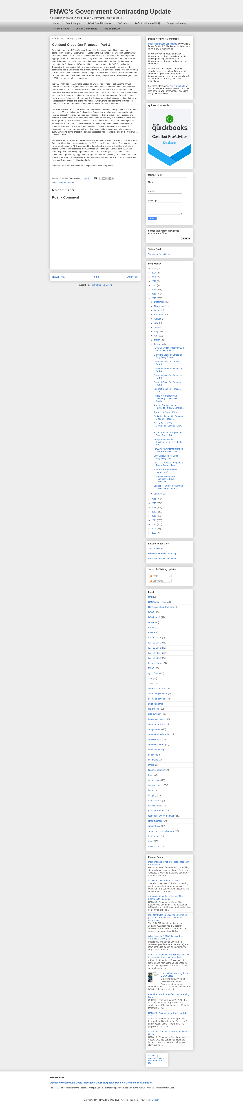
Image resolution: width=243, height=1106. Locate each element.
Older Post (132, 276)
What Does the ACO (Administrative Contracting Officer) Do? (165, 937)
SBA (150, 678)
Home (56, 23)
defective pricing (156, 749)
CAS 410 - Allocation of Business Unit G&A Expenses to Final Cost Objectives (168, 956)
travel (150, 841)
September (159, 314)
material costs (154, 800)
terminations (154, 836)
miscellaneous (155, 805)
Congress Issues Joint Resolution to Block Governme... (164, 479)
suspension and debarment (161, 831)
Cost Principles (74, 23)
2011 (154, 520)
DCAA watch (154, 617)
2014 (154, 507)
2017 (154, 298)
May (156, 331)
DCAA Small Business (99, 23)
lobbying (152, 795)
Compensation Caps (177, 23)
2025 (154, 268)
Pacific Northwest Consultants (162, 44)
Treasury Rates (155, 548)
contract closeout (66, 182)
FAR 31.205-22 (155, 648)
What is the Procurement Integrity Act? (165, 470)
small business (155, 821)
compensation (155, 729)
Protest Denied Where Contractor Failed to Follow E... (168, 426)
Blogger (155, 1100)
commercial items (156, 724)
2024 (154, 272)
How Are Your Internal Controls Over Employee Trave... (168, 450)
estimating (153, 759)
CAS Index (123, 23)
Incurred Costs (155, 663)
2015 (154, 503)
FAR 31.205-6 (154, 658)
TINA (150, 683)
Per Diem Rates (61, 28)
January (158, 493)
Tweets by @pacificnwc (159, 254)
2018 (154, 294)
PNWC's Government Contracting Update (110, 11)
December (159, 302)
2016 (154, 499)
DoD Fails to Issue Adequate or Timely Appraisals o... (169, 464)
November (159, 306)
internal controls (155, 785)
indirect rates (154, 780)
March (157, 340)
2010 (154, 524)
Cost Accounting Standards (161, 607)
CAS (150, 597)
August (157, 319)
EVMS (151, 627)
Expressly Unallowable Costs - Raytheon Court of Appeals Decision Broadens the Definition (100, 1082)
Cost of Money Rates (86, 28)
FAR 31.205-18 (155, 642)
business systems (156, 719)
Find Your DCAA (112, 28)
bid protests (153, 709)
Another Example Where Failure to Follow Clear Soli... (169, 406)
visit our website (177, 86)
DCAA (151, 612)
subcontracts (154, 826)
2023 (154, 277)
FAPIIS (151, 632)
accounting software (158, 693)
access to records (156, 688)
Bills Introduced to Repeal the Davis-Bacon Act (168, 433)
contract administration (159, 734)
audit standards (155, 704)
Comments (156, 581)
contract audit (154, 739)
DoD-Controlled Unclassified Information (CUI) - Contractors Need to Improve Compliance (167, 917)
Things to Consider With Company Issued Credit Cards (166, 398)
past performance (156, 810)
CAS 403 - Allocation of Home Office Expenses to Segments (165, 897)
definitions (153, 755)
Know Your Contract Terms (166, 412)
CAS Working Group (158, 602)
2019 (154, 289)
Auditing (152, 1058)
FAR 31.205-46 (155, 653)
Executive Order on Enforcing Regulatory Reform (168, 356)
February (158, 344)
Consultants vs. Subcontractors (163, 880)
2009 (154, 528)
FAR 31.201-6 (154, 637)
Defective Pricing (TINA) (147, 23)
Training (160, 1058)
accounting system (157, 698)
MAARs (151, 668)
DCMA (151, 622)
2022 (154, 281)
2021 (154, 285)
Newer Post (58, 276)
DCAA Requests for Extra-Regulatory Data (166, 457)
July (156, 323)
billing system (154, 714)
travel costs (153, 846)
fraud (150, 775)
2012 (154, 516)
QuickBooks (154, 673)
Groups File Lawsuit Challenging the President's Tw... (168, 442)
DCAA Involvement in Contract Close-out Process (168, 417)
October (158, 310)
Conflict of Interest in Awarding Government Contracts (168, 487)
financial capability (157, 770)
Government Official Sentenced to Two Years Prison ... (169, 349)
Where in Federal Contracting (162, 553)
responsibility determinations (162, 816)
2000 (154, 533)
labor (150, 790)
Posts (154, 576)
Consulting (153, 1055)
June (156, 327)
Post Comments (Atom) (101, 285)
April (156, 335)
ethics (151, 765)
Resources (153, 1060)
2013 (154, 511)
